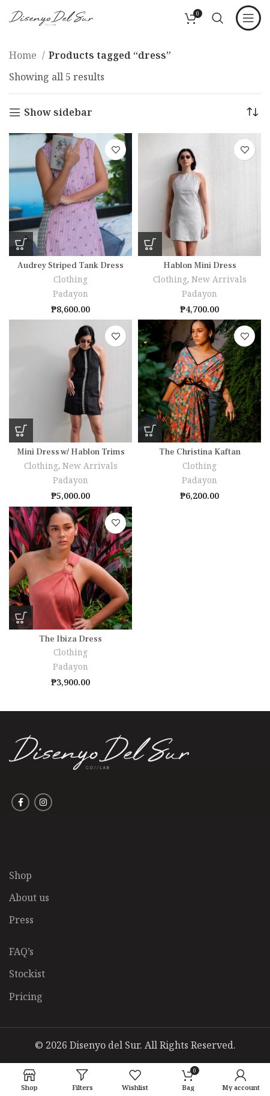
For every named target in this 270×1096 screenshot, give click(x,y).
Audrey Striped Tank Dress (70, 265)
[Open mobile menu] (248, 18)
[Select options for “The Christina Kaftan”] (150, 430)
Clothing (70, 279)
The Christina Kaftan (200, 451)
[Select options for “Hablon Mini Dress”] (150, 244)
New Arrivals (219, 279)
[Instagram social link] (43, 802)
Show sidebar (58, 112)
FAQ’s (21, 951)
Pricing (26, 996)
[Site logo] (51, 16)
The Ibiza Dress (70, 639)
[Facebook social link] (20, 802)
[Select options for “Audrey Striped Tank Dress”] (21, 244)
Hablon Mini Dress (199, 265)
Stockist (27, 973)
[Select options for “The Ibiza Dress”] (21, 618)
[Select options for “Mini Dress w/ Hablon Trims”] (21, 430)
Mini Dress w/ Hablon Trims (71, 451)
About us (29, 897)
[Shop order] (252, 112)
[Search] (218, 18)
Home (24, 55)
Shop (20, 875)
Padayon (70, 293)
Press (21, 919)
